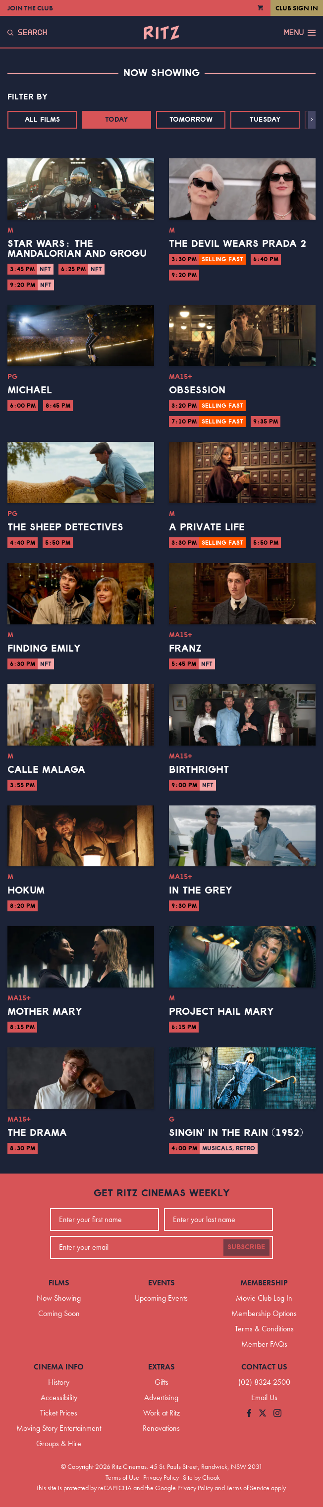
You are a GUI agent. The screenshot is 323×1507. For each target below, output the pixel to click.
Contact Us (264, 1367)
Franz (185, 649)
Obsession (197, 390)
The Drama (37, 1133)
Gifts (161, 1382)
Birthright (199, 770)
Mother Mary (44, 1012)
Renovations (161, 1428)
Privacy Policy (161, 1477)
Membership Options (264, 1313)
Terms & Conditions (264, 1328)
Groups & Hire (58, 1443)
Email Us (264, 1397)
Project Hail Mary (221, 1012)
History (58, 1382)
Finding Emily (44, 649)
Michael (29, 390)
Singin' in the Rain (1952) (236, 1133)
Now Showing (59, 1298)
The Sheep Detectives (65, 527)
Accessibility (59, 1397)
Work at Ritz (161, 1413)
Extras (161, 1367)
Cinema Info (59, 1367)
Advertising (161, 1397)
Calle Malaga (46, 770)
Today (116, 119)
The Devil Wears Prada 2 (237, 244)
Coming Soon (59, 1313)
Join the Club (30, 7)
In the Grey (200, 890)
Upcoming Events (161, 1298)
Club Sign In (296, 7)
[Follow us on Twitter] (263, 1414)
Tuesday (265, 119)
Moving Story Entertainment (58, 1428)
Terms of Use (122, 1477)
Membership (264, 1282)
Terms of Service (247, 1487)
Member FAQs (264, 1344)
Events (161, 1282)
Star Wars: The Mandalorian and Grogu (77, 249)
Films (59, 1282)
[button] (312, 120)
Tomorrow (191, 119)
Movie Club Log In (264, 1298)
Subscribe (246, 1247)
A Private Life (207, 527)
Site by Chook (201, 1477)
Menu (300, 33)
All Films (42, 119)
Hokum (26, 890)
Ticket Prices (58, 1413)
